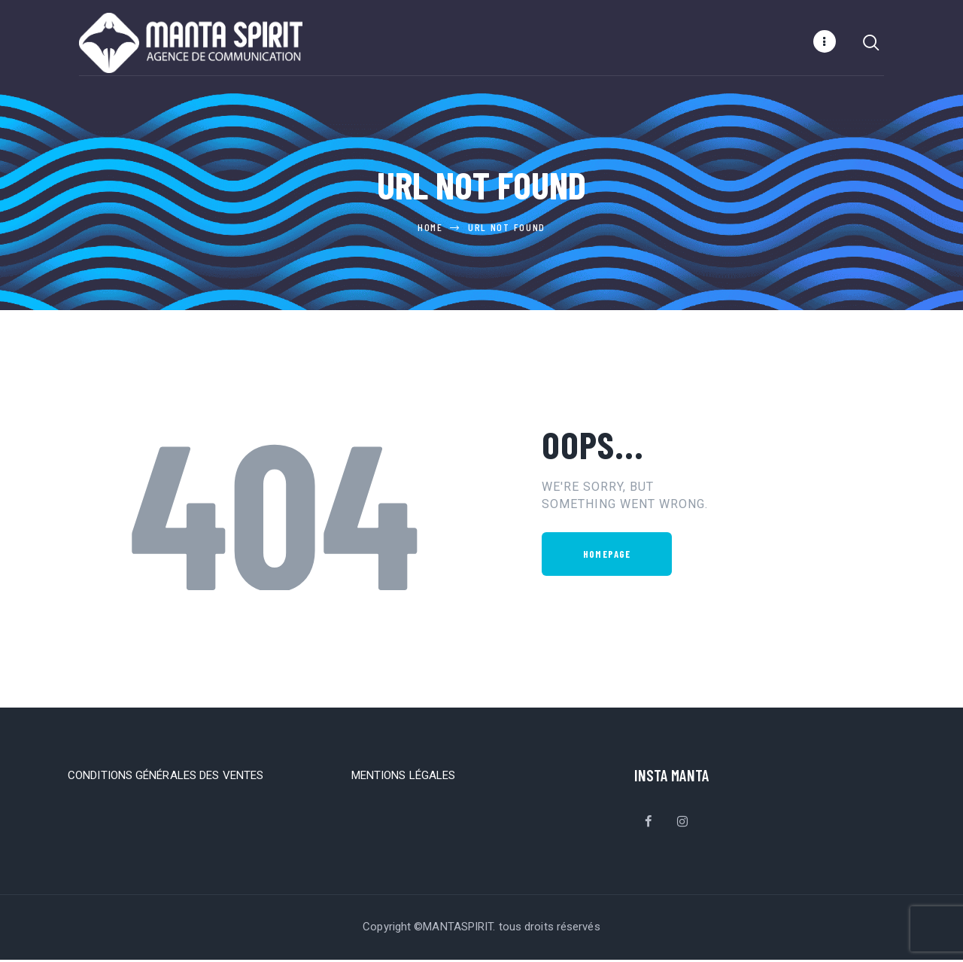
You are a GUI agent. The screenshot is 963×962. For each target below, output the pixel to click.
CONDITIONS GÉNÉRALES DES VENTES (165, 777)
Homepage (606, 556)
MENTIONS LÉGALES (403, 777)
